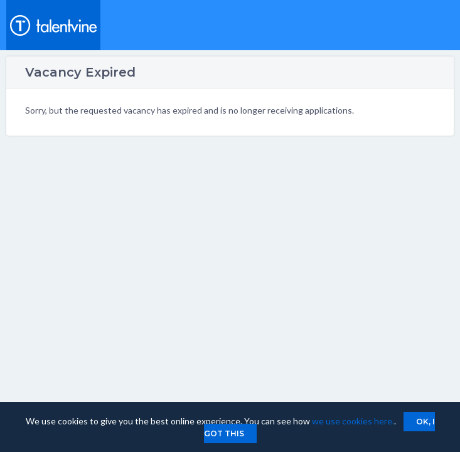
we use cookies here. (353, 421)
